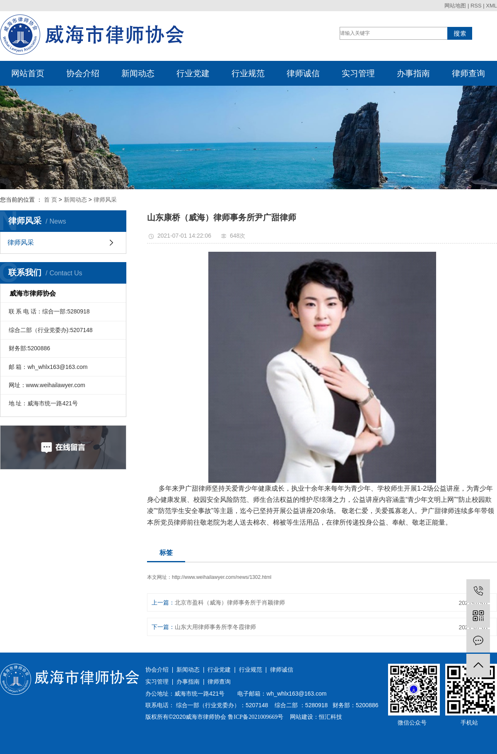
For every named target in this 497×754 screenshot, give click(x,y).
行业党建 (193, 73)
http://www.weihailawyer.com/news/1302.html (221, 577)
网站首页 (27, 73)
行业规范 (248, 73)
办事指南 (413, 73)
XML (491, 5)
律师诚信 (303, 73)
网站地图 (455, 5)
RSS (476, 5)
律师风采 (105, 199)
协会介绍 (82, 73)
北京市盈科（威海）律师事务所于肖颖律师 (230, 602)
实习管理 (358, 73)
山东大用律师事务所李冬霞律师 (215, 627)
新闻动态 (137, 73)
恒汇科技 (330, 717)
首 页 (50, 199)
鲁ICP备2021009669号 (255, 717)
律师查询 (468, 73)
